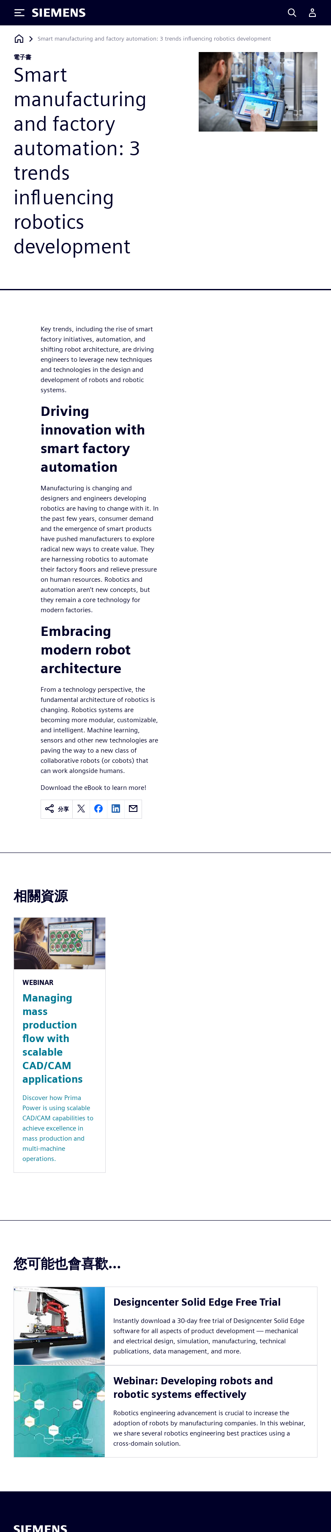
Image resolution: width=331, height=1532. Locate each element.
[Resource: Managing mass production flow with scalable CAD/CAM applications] (60, 1045)
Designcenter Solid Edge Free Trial (197, 1302)
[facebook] (98, 809)
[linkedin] (115, 809)
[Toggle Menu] (19, 13)
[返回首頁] (19, 38)
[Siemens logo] (58, 12)
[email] (133, 809)
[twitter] (81, 809)
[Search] (292, 12)
